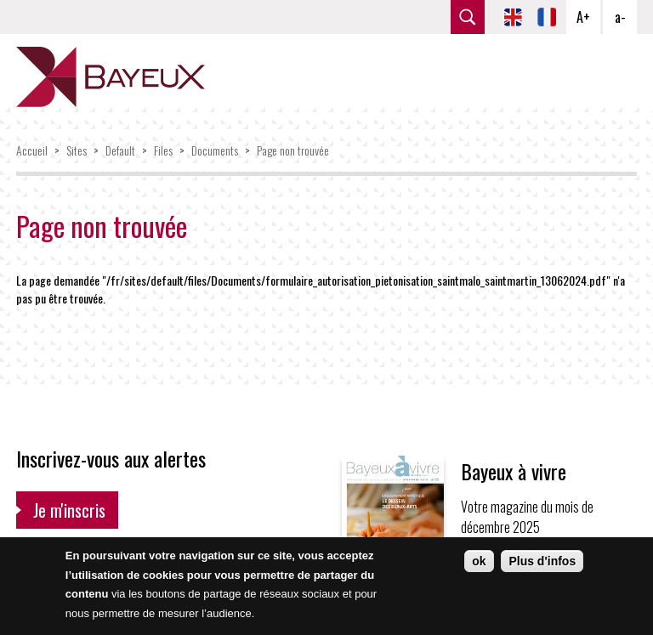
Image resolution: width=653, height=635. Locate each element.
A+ (583, 17)
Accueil (32, 150)
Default (120, 150)
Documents (214, 150)
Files (163, 150)
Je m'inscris (69, 510)
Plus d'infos (542, 561)
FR (547, 17)
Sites (76, 150)
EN (513, 17)
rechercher (468, 17)
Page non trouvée (293, 150)
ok (478, 561)
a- (620, 17)
